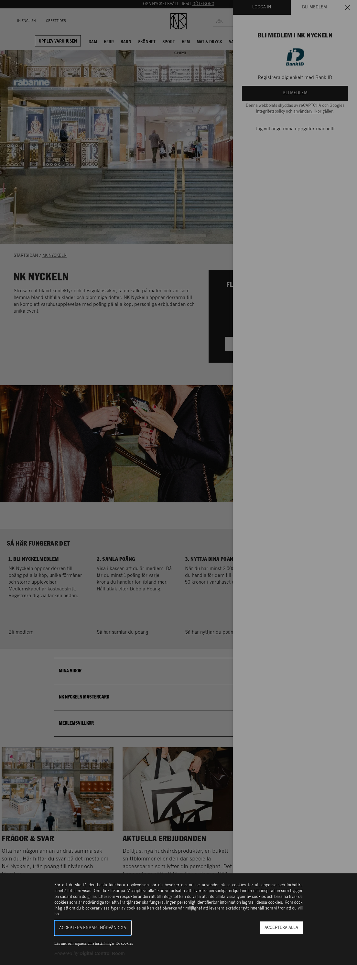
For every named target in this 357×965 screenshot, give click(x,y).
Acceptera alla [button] (281, 928)
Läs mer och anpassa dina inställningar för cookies (93, 943)
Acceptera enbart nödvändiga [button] (92, 928)
